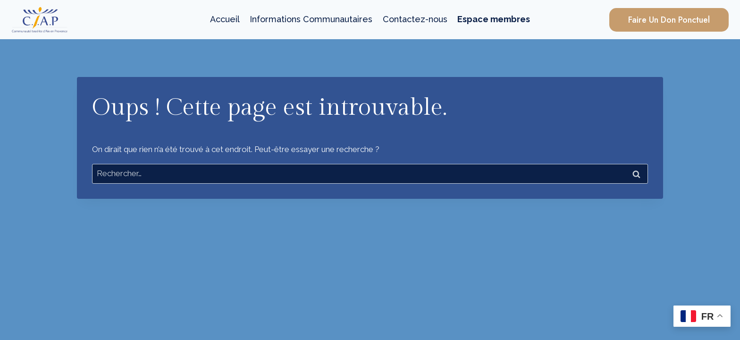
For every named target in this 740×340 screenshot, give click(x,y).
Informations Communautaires (311, 19)
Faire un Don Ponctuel (669, 20)
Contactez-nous (415, 19)
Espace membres (493, 19)
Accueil (225, 19)
